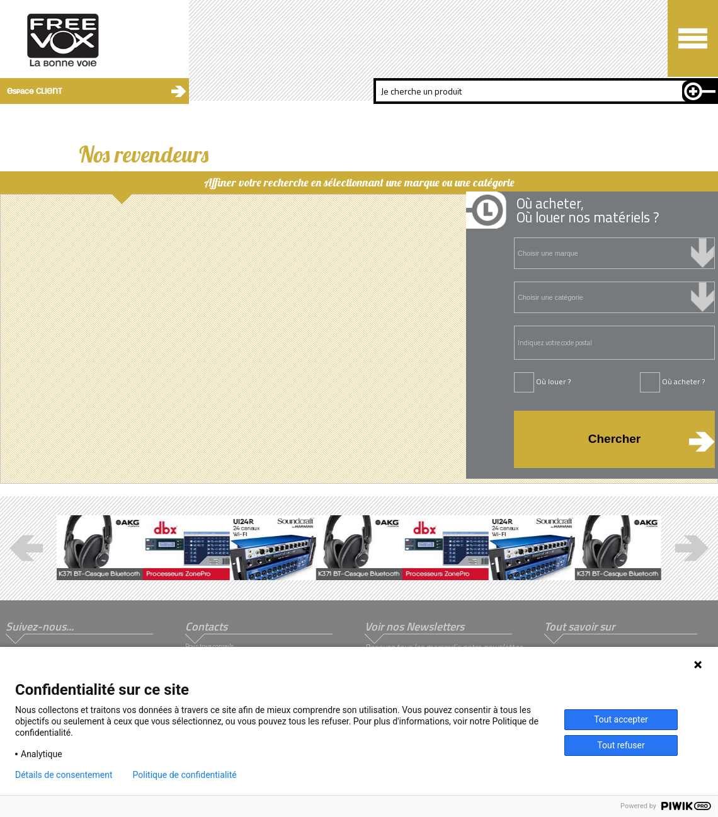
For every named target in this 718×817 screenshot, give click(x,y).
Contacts (206, 626)
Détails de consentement (64, 775)
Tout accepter (621, 719)
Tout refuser (620, 745)
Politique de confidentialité (185, 775)
